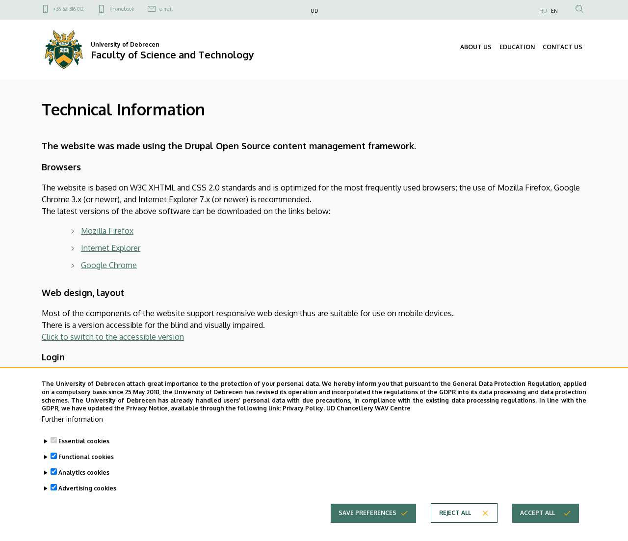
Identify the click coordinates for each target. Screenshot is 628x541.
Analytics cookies (83, 486)
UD (314, 11)
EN (554, 11)
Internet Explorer (110, 248)
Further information (72, 433)
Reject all (455, 526)
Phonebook (121, 9)
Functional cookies (86, 470)
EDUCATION (517, 47)
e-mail (166, 9)
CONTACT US (562, 47)
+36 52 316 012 (68, 9)
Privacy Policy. (304, 422)
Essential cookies (83, 455)
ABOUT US (476, 47)
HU (543, 11)
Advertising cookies (87, 502)
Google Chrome (109, 265)
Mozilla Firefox (107, 231)
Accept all (537, 526)
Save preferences (367, 526)
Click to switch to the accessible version (113, 337)
